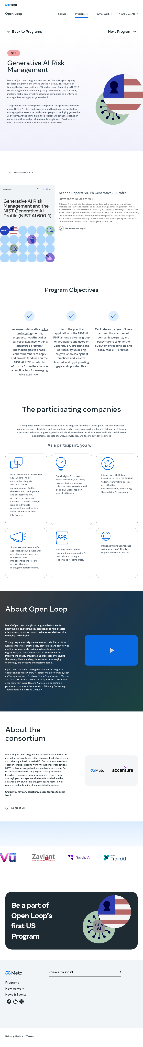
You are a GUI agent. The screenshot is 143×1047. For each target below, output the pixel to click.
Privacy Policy (14, 1036)
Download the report (75, 229)
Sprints (62, 14)
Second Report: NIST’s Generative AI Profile (92, 193)
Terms (30, 1036)
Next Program (119, 32)
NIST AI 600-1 (107, 210)
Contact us (18, 808)
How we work (102, 14)
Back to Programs (27, 32)
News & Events (127, 14)
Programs (80, 14)
